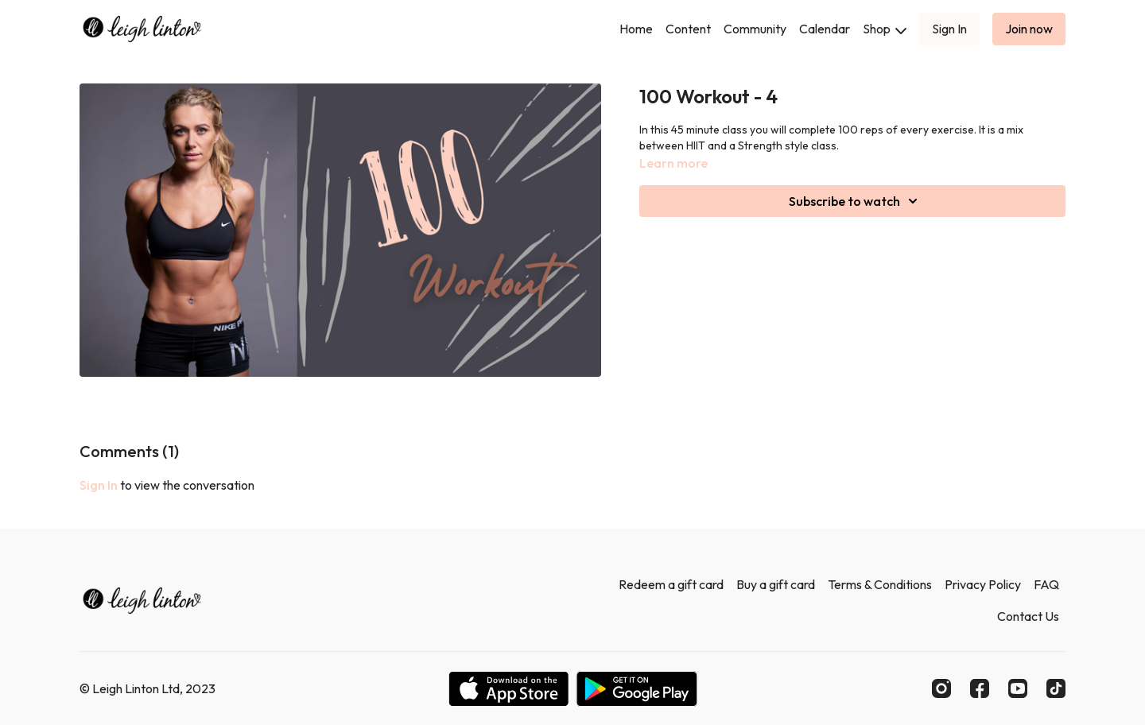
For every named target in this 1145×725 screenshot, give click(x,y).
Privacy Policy (983, 584)
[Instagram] (941, 688)
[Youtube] (1017, 688)
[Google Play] (637, 689)
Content (688, 29)
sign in (99, 485)
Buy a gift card (775, 584)
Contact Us (1028, 616)
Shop (884, 29)
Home (636, 29)
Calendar (824, 29)
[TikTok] (1055, 688)
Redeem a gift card (671, 584)
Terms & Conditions (880, 584)
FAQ (1046, 584)
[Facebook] (979, 688)
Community (755, 29)
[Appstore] (508, 689)
